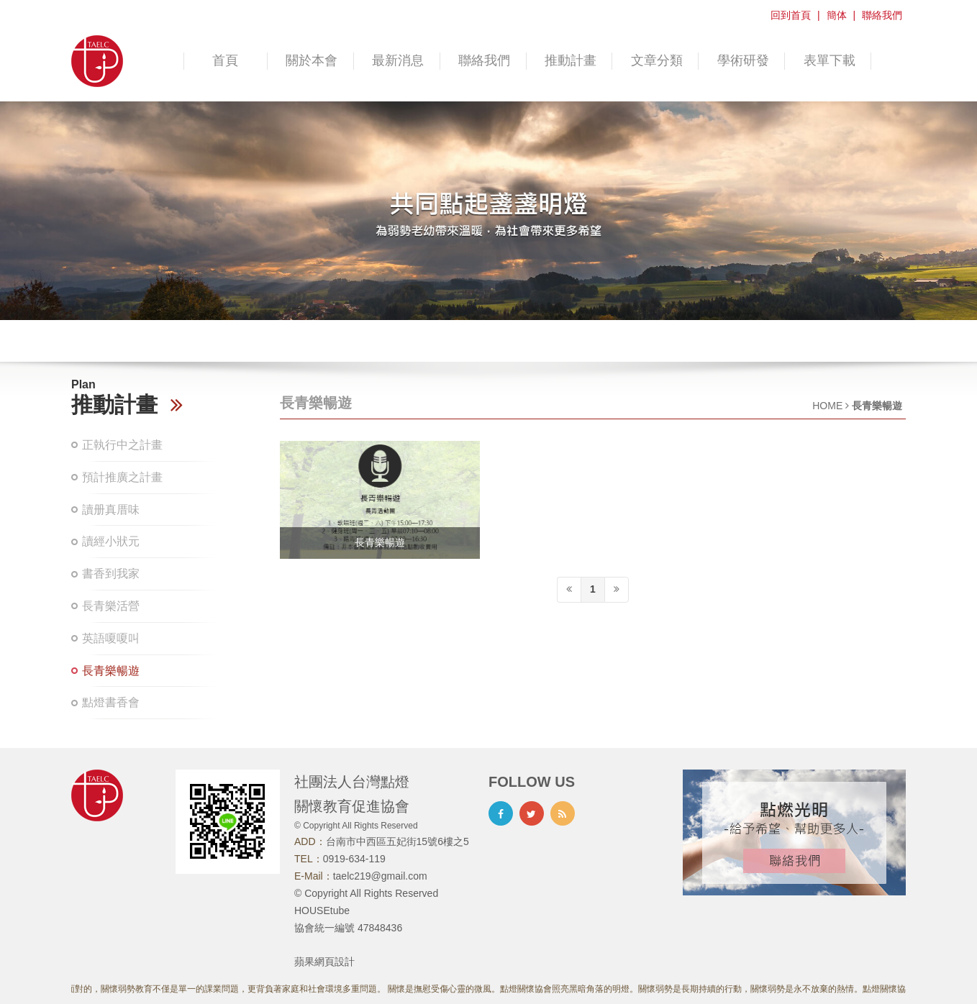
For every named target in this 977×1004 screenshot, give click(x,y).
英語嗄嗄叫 (111, 638)
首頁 (225, 60)
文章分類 (657, 60)
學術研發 (743, 60)
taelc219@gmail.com (380, 876)
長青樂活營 (111, 606)
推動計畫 (570, 60)
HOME (827, 405)
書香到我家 (111, 573)
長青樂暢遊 (111, 671)
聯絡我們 (882, 15)
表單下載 (829, 60)
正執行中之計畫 (122, 445)
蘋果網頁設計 (324, 961)
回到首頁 (791, 15)
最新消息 (398, 60)
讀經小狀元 (111, 541)
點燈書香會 (111, 702)
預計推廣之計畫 (122, 477)
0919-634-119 (354, 858)
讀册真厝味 (111, 509)
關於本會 (311, 60)
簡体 (837, 15)
